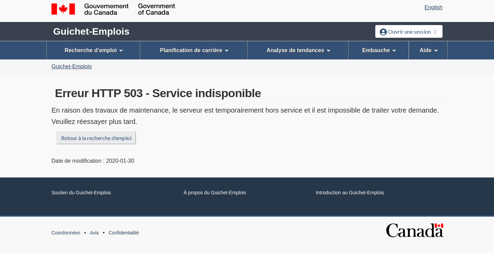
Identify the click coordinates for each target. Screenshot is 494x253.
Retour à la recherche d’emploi (96, 138)
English (434, 7)
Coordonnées (65, 232)
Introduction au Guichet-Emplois (350, 192)
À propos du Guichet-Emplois (215, 192)
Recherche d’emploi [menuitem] (93, 50)
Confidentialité (123, 232)
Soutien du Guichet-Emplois (81, 192)
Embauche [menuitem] (379, 50)
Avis (94, 232)
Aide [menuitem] (429, 50)
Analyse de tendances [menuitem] (299, 50)
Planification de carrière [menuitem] (194, 50)
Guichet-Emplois (91, 31)
